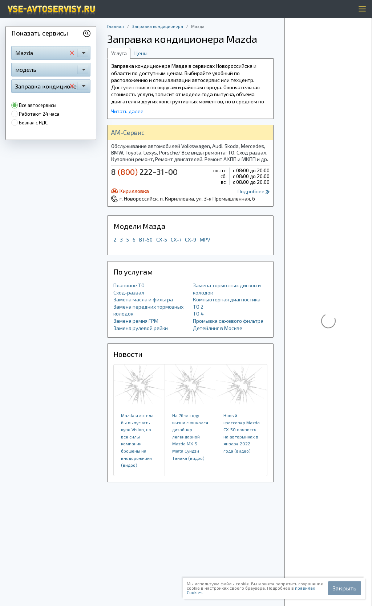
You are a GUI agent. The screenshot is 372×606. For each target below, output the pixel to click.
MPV (205, 239)
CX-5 (161, 239)
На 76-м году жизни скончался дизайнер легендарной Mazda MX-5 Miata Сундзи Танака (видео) (190, 437)
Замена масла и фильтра (143, 299)
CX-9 (190, 239)
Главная (115, 26)
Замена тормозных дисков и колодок (227, 289)
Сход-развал (128, 292)
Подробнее (254, 191)
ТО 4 (198, 313)
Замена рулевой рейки (140, 328)
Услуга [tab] (119, 53)
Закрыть (344, 588)
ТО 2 (198, 307)
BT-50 (146, 239)
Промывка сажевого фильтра (228, 321)
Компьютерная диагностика (226, 299)
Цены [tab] (140, 53)
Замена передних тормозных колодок (148, 310)
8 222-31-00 (144, 171)
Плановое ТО (129, 285)
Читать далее (127, 111)
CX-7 (176, 239)
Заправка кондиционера (157, 26)
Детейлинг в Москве (217, 328)
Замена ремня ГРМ (135, 321)
